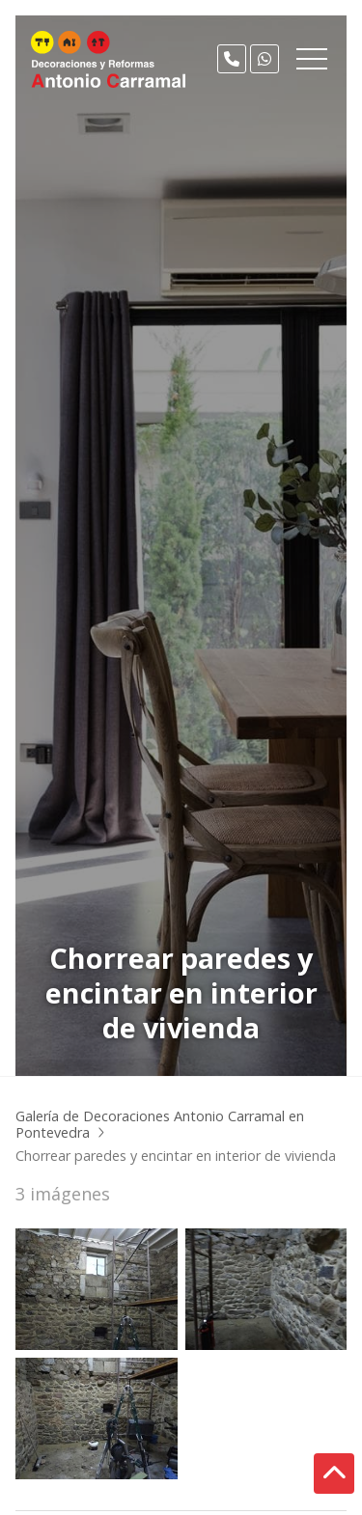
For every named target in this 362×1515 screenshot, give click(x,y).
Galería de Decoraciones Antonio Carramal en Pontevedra (159, 1124)
